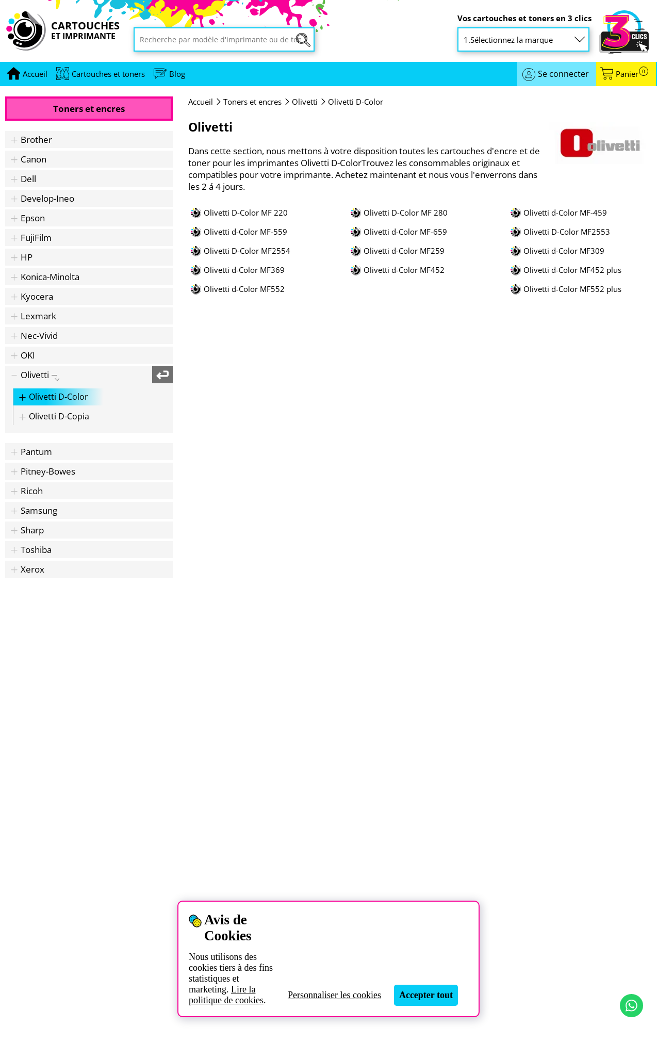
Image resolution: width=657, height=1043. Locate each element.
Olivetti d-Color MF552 (244, 289)
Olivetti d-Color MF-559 (245, 232)
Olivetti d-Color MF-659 (405, 232)
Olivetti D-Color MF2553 (566, 232)
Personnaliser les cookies (334, 995)
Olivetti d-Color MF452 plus (572, 270)
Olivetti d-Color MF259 (404, 251)
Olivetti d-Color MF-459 (565, 213)
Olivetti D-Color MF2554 (247, 251)
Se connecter (563, 73)
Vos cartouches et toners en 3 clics (524, 18)
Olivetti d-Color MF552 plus (572, 289)
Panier (632, 74)
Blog (177, 74)
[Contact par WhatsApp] (631, 1005)
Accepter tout (426, 995)
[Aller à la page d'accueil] (35, 74)
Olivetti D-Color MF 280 (406, 213)
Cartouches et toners (108, 74)
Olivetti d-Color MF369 (244, 270)
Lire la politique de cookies (226, 994)
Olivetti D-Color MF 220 (246, 213)
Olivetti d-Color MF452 (404, 270)
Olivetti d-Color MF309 (563, 251)
